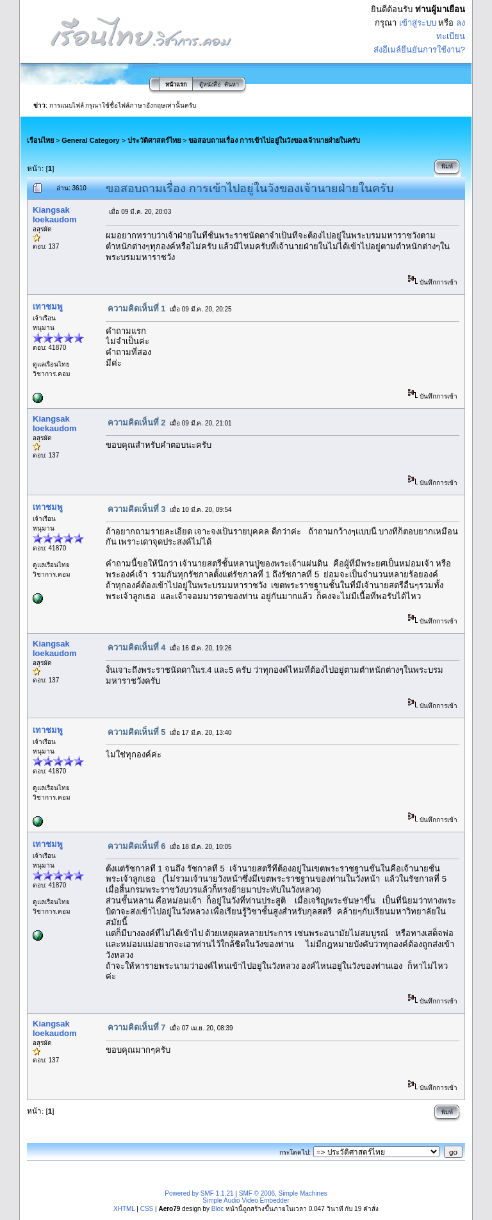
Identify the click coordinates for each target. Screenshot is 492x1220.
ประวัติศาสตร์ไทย (154, 140)
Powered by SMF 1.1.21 (199, 1193)
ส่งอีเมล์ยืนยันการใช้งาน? (419, 49)
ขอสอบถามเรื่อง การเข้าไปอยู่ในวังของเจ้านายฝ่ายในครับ (274, 140)
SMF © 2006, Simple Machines (283, 1193)
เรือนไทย (40, 140)
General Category (90, 140)
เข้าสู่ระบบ (417, 23)
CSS (147, 1208)
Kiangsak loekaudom (55, 214)
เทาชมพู (48, 306)
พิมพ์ (447, 166)
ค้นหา (231, 84)
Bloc (217, 1208)
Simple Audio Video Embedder (245, 1200)
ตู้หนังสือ (209, 84)
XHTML (124, 1208)
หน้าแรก (175, 84)
